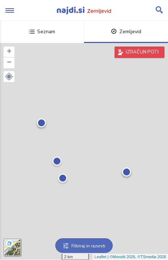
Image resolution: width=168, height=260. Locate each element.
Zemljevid (126, 31)
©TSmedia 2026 (151, 257)
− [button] (9, 62)
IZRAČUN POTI (142, 52)
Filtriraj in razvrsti (84, 246)
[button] (9, 76)
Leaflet (100, 257)
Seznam (42, 31)
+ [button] (9, 52)
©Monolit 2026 (122, 257)
